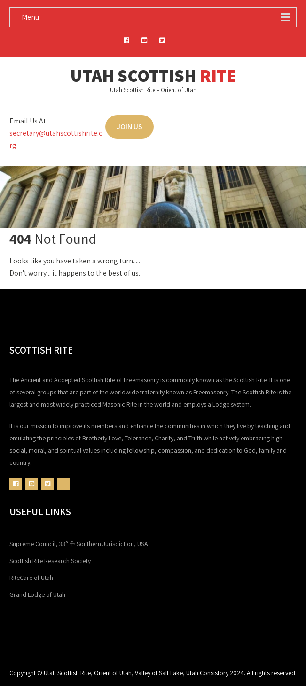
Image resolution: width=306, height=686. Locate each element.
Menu (30, 17)
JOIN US (129, 126)
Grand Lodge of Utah (37, 594)
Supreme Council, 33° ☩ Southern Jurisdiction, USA (78, 544)
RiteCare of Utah (31, 577)
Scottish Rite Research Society (50, 560)
